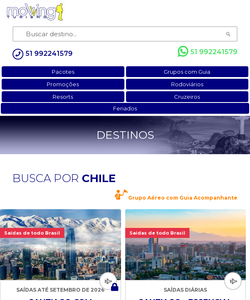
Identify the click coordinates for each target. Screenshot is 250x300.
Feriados (125, 108)
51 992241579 (207, 52)
